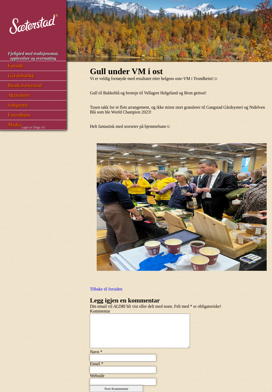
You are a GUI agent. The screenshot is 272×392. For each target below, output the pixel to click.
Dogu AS (39, 127)
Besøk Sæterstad (25, 85)
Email (95, 363)
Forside (15, 66)
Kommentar (100, 311)
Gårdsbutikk (21, 75)
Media (14, 125)
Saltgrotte (18, 105)
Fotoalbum (19, 115)
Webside (97, 375)
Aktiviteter (19, 95)
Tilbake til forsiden (106, 289)
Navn (94, 351)
